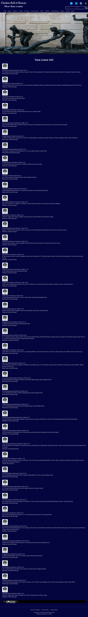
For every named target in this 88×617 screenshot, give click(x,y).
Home (5, 11)
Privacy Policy (45, 610)
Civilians (15, 11)
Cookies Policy (54, 610)
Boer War (27, 11)
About (9, 11)
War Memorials (55, 11)
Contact (21, 11)
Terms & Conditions (35, 610)
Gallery (62, 11)
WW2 (41, 11)
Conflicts (47, 11)
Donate (68, 11)
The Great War (34, 11)
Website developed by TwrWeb (44, 614)
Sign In (73, 11)
